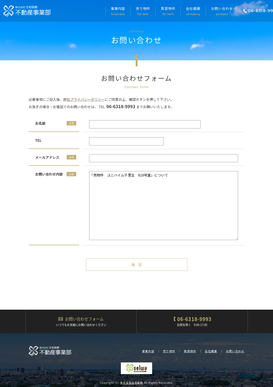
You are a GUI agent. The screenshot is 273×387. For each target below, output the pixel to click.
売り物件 (143, 12)
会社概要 (193, 12)
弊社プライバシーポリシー (84, 99)
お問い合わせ (222, 12)
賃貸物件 (168, 12)
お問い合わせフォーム (84, 319)
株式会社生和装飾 (131, 383)
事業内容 (118, 12)
